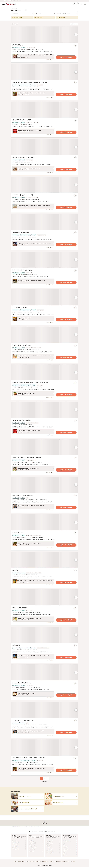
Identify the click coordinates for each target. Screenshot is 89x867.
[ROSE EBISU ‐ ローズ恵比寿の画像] (44, 222)
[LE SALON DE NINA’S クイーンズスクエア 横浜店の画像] (44, 447)
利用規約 (19, 861)
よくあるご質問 (72, 861)
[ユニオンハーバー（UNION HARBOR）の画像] (44, 485)
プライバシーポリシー (30, 861)
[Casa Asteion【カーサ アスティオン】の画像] (44, 260)
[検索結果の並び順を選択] (74, 24)
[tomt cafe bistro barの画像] (44, 522)
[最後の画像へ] (76, 34)
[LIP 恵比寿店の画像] (44, 635)
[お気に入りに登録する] (75, 45)
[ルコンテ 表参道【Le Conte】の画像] (44, 297)
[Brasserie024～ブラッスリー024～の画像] (44, 672)
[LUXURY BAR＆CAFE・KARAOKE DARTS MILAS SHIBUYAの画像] (44, 72)
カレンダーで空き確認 (66, 57)
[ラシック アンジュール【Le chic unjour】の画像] (44, 147)
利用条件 (23, 861)
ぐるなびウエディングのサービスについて (61, 861)
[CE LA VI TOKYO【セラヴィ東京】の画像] (44, 110)
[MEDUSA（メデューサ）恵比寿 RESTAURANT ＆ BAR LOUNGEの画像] (44, 372)
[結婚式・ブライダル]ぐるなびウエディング (18, 826)
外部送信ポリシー (38, 861)
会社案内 (15, 861)
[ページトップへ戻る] (44, 823)
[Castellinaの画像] (44, 560)
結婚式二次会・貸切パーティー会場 (32, 826)
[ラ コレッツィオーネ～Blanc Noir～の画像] (44, 335)
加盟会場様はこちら (45, 861)
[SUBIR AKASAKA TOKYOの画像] (44, 597)
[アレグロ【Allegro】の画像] (44, 34)
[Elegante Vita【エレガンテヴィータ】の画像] (44, 185)
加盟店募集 (51, 861)
